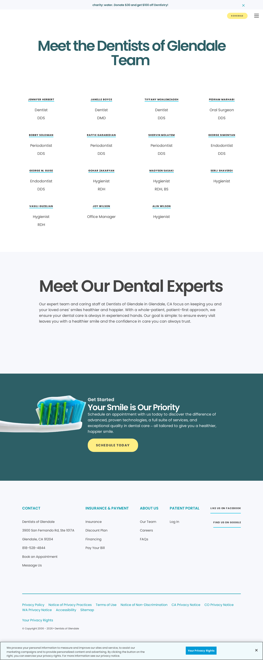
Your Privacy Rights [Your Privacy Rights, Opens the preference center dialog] (201, 650)
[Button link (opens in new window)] (225, 509)
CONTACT (31, 508)
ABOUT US (149, 508)
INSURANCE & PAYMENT (107, 508)
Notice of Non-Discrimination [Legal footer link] (144, 605)
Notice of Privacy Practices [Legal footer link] (70, 605)
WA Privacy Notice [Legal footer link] (37, 610)
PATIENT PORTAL (184, 508)
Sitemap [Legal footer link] (87, 610)
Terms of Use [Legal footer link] (106, 605)
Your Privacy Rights (37, 620)
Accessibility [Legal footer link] (66, 610)
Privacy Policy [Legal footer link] (33, 605)
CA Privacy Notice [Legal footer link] (186, 605)
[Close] (256, 650)
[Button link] (237, 16)
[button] (256, 16)
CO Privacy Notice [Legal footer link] (219, 605)
